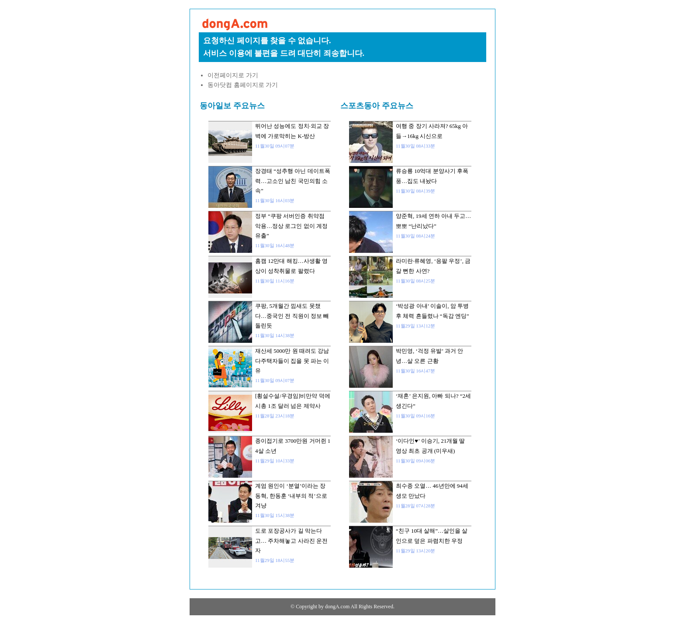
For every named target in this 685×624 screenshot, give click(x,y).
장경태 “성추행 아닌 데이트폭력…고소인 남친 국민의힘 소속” (292, 181)
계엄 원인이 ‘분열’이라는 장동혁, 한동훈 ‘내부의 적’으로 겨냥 (291, 496)
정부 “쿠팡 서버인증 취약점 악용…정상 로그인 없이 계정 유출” (291, 226)
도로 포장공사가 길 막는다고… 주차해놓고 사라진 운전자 (291, 540)
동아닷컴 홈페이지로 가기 (243, 85)
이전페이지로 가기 (233, 75)
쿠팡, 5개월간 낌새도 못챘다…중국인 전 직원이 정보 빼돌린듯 (292, 316)
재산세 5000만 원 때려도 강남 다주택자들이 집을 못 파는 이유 (292, 361)
